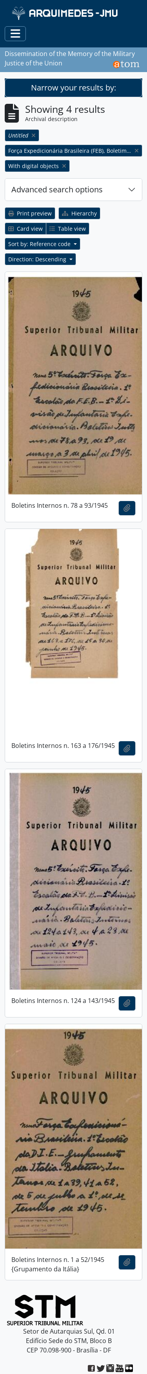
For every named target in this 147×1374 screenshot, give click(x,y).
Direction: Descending (38, 259)
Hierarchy (79, 213)
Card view (25, 228)
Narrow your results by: (73, 87)
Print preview (30, 213)
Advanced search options (57, 189)
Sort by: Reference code (40, 244)
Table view (67, 228)
